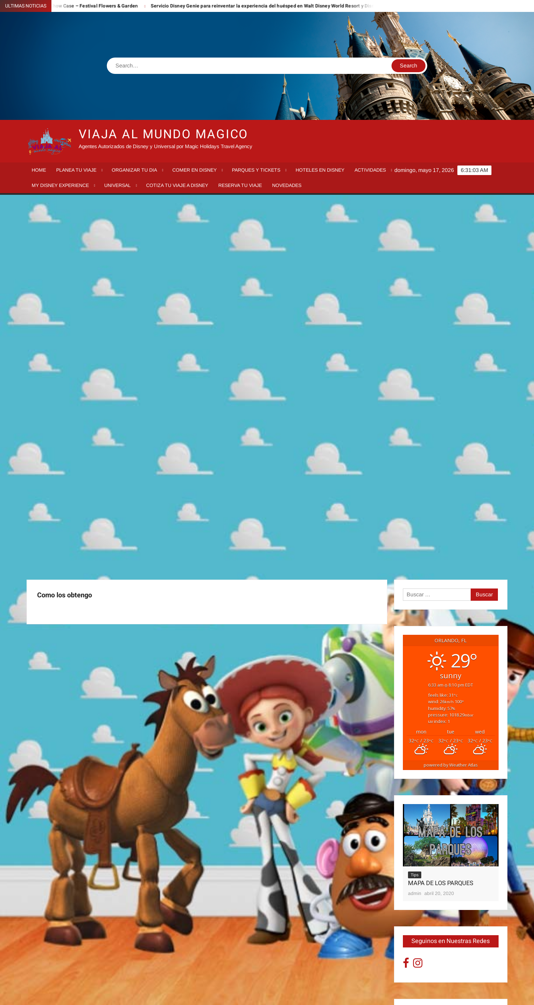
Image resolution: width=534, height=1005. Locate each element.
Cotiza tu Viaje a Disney (177, 185)
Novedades (286, 185)
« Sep (410, 871)
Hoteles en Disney (320, 170)
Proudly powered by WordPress (220, 994)
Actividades (370, 170)
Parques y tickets (256, 170)
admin (414, 525)
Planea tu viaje (76, 170)
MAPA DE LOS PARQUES (440, 515)
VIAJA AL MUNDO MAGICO (163, 134)
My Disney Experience (60, 185)
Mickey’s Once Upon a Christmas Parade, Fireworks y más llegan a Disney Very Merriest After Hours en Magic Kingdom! (448, 736)
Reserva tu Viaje (240, 185)
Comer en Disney (194, 170)
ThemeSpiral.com (328, 994)
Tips (415, 507)
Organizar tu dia (134, 170)
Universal (117, 185)
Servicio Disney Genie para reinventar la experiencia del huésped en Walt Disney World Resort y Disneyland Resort (293, 6)
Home (39, 170)
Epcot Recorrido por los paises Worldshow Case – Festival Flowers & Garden (448, 671)
